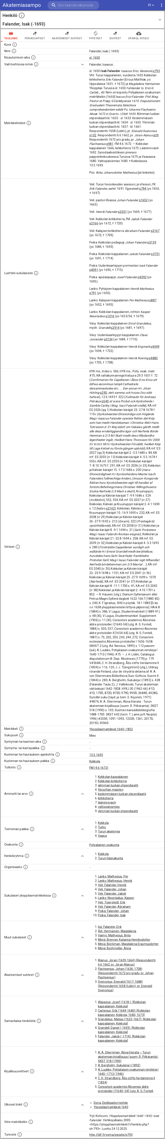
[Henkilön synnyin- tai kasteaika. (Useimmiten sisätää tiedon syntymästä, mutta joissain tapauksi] (44, 741)
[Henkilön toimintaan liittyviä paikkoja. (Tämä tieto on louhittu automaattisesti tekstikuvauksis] (32, 829)
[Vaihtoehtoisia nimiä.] (36, 64)
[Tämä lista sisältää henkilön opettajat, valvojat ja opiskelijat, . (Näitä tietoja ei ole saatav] (37, 974)
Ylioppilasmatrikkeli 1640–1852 (111, 729)
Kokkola (94, 761)
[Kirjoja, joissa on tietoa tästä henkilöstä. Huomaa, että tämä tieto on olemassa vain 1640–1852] (32, 1071)
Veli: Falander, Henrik (112, 885)
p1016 (110, 316)
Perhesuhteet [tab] (34, 35)
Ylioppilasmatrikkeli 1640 (111, 1107)
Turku (102, 827)
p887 (152, 300)
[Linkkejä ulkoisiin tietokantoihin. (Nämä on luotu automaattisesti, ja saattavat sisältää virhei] (25, 1104)
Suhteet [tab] (115, 35)
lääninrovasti (107, 802)
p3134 (108, 339)
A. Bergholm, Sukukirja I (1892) (119, 1065)
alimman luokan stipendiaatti (118, 785)
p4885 (153, 358)
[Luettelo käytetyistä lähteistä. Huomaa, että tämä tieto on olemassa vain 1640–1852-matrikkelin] (17, 546)
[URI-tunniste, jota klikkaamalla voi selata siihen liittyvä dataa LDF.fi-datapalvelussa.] (19, 1134)
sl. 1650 (94, 57)
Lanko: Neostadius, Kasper (116, 898)
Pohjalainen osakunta (104, 845)
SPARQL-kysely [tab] (139, 35)
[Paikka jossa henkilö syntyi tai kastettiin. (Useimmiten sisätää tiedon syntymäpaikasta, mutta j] (43, 748)
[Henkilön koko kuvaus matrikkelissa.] (28, 123)
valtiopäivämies (109, 806)
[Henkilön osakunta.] (21, 844)
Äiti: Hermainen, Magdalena (117, 931)
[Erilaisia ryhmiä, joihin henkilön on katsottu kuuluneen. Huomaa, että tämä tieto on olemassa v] (26, 855)
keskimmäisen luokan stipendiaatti (122, 794)
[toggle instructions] (21, 15)
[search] (73, 5)
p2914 (115, 327)
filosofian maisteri (110, 789)
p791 (92, 293)
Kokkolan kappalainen (113, 776)
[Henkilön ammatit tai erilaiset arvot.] (31, 793)
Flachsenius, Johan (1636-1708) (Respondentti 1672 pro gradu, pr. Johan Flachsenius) (126, 973)
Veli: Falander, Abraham (114, 906)
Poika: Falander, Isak (112, 915)
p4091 (93, 270)
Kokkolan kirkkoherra (112, 781)
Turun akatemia (109, 831)
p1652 (143, 200)
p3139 (151, 242)
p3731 (155, 254)
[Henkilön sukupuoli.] (21, 735)
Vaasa (102, 835)
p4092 (142, 277)
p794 (142, 188)
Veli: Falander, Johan (112, 889)
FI (151, 5)
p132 (92, 135)
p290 (103, 392)
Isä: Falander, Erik (110, 927)
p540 (105, 401)
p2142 (110, 508)
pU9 (156, 135)
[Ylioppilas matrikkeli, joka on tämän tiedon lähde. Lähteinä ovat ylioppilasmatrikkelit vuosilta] (21, 728)
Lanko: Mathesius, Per (113, 876)
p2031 (122, 211)
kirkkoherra (106, 798)
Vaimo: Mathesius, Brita (114, 935)
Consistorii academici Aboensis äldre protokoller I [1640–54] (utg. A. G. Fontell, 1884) (126, 1091)
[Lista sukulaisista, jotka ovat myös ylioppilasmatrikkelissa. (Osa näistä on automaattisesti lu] (54, 895)
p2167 (155, 231)
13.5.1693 (96, 755)
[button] (82, 19)
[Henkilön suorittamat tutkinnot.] (19, 767)
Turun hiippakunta (110, 858)
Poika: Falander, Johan (113, 911)
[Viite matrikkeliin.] (30, 1121)
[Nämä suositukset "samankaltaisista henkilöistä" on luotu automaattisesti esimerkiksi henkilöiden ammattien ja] (38, 1020)
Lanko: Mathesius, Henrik (115, 880)
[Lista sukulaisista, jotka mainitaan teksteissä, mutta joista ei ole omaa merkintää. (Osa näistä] (29, 937)
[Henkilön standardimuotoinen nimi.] (14, 51)
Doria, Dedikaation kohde (111, 1102)
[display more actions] (161, 5)
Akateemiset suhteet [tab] (67, 35)
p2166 (93, 223)
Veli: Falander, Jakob (112, 893)
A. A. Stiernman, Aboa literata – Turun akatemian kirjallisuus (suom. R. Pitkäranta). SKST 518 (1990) (128, 1057)
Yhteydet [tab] (95, 35)
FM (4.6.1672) (98, 767)
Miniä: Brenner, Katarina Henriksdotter (124, 939)
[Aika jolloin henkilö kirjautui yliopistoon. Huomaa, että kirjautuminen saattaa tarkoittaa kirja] (33, 57)
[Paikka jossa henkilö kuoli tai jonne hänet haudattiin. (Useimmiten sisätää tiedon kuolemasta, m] (52, 760)
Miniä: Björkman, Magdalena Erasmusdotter (128, 944)
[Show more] (82, 64)
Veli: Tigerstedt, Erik (111, 902)
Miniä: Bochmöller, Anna (114, 948)
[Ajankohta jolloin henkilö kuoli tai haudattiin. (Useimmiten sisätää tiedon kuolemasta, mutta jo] (57, 754)
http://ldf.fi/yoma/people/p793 (111, 1134)
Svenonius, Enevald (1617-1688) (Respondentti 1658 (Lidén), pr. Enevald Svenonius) (125, 986)
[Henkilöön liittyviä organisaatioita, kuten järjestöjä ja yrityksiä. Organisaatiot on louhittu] (25, 867)
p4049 (155, 346)
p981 (109, 144)
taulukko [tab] (11, 35)
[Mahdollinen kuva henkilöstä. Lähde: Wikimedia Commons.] (14, 44)
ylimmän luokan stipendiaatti (118, 811)
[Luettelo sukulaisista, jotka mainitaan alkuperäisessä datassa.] (36, 273)
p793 (156, 71)
